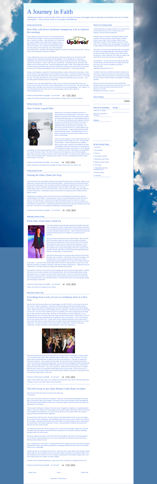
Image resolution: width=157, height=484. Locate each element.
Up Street (73, 98)
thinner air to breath (72, 165)
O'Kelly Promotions (55, 382)
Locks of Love (37, 382)
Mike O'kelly (45, 382)
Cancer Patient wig (37, 380)
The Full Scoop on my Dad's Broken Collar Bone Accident (56, 388)
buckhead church (45, 98)
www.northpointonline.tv (57, 85)
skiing (63, 165)
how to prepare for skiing (54, 165)
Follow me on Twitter (99, 110)
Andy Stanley (35, 98)
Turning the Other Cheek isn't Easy (44, 175)
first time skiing (41, 165)
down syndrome (56, 98)
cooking (34, 165)
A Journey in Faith (50, 11)
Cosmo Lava (47, 380)
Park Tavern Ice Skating (39, 287)
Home (59, 472)
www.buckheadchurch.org (34, 91)
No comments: (56, 95)
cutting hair (55, 380)
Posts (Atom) (62, 478)
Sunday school (65, 98)
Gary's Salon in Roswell (75, 380)
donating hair (63, 380)
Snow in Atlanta (51, 287)
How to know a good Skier (40, 108)
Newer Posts (32, 472)
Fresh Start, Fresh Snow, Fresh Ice (44, 221)
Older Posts (84, 472)
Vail (80, 165)
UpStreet (79, 98)
